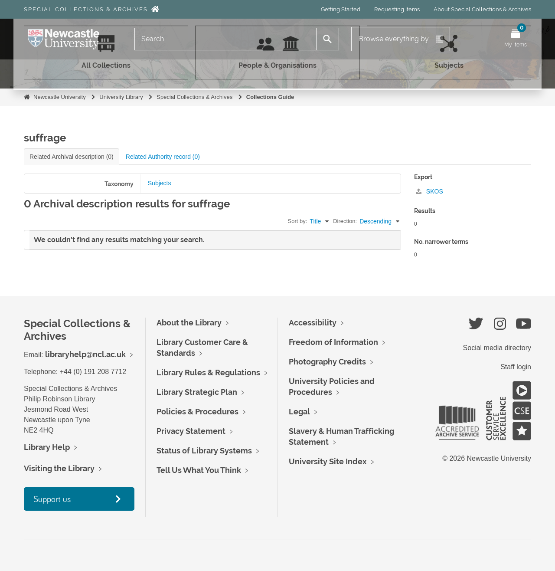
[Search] (225, 39)
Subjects (159, 183)
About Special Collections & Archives (482, 9)
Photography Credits (327, 361)
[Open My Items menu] (515, 39)
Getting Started (340, 9)
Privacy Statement (191, 431)
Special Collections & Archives (86, 9)
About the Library (189, 322)
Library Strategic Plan (197, 392)
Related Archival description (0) (71, 156)
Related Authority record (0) (163, 156)
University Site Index (328, 461)
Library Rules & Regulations (208, 372)
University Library (121, 97)
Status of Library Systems (204, 450)
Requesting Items (397, 9)
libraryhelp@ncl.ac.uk (85, 354)
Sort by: (297, 221)
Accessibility (312, 322)
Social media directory (497, 347)
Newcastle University (59, 97)
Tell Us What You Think (199, 470)
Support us (52, 498)
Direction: (345, 221)
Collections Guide (270, 97)
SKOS (429, 191)
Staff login (515, 367)
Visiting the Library (59, 468)
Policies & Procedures (197, 411)
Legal (299, 411)
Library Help (47, 447)
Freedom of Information (333, 342)
